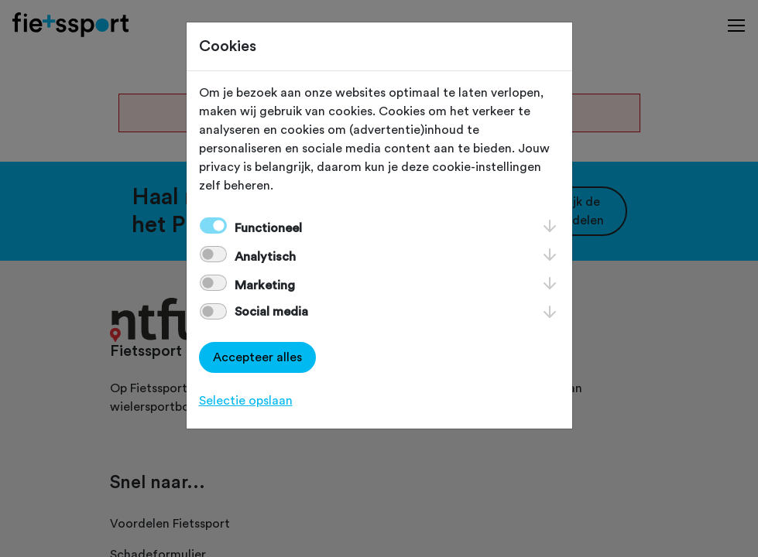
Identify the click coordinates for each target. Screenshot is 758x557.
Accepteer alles (257, 357)
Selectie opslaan (246, 401)
